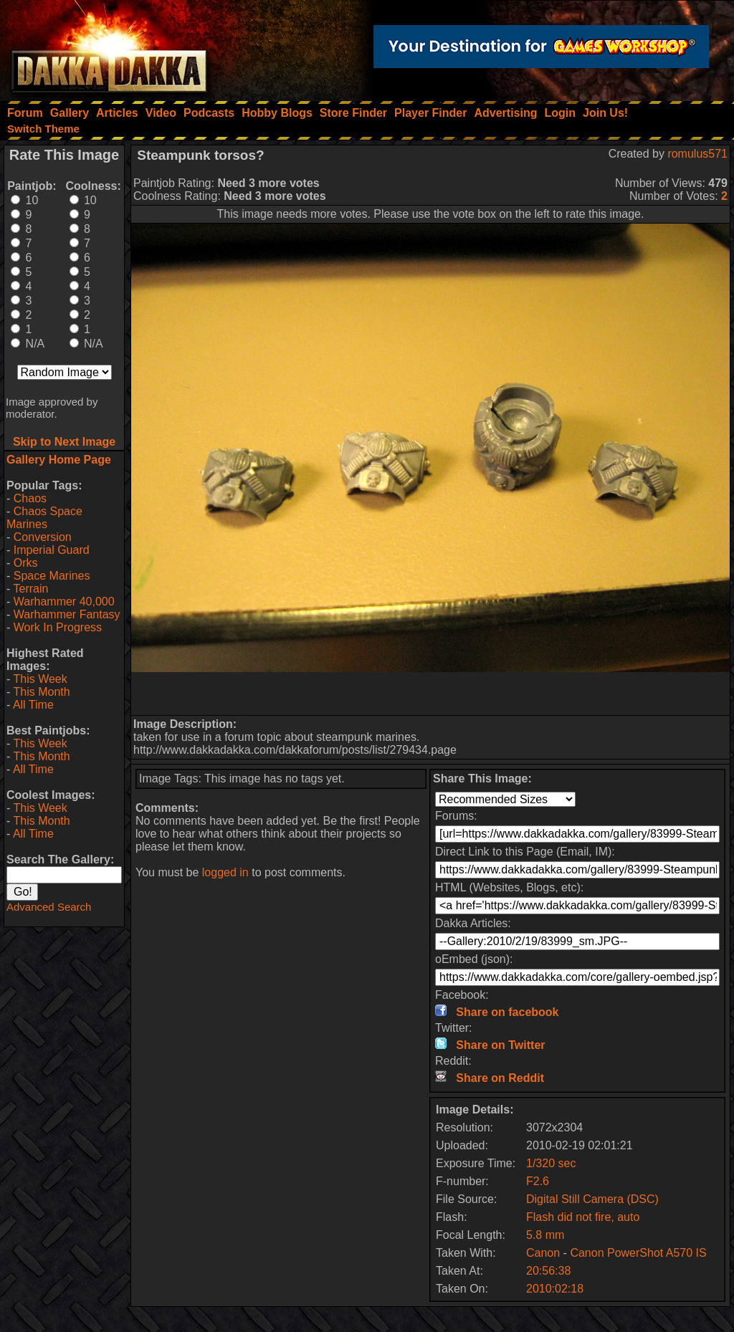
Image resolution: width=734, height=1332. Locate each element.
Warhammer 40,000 (64, 601)
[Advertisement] (431, 693)
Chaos (30, 498)
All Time (33, 705)
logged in (225, 872)
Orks (26, 563)
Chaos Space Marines (44, 517)
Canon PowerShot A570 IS (638, 1253)
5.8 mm (545, 1235)
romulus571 (697, 154)
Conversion (43, 537)
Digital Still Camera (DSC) (592, 1199)
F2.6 (537, 1181)
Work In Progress (58, 627)
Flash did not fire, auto (582, 1217)
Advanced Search (48, 907)
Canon (543, 1253)
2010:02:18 (554, 1289)
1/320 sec (551, 1163)
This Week (40, 679)
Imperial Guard (52, 550)
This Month (41, 692)
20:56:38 (548, 1271)
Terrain (30, 589)
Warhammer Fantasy (67, 614)
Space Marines (52, 576)
